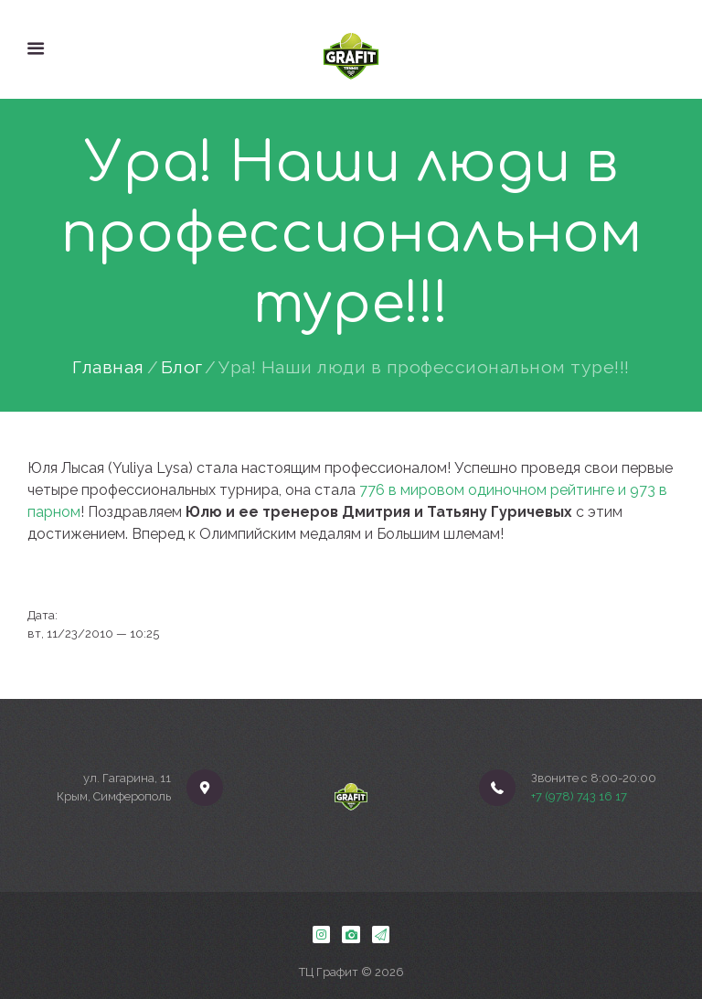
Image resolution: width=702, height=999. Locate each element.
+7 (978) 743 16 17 (579, 796)
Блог (182, 368)
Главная (108, 368)
